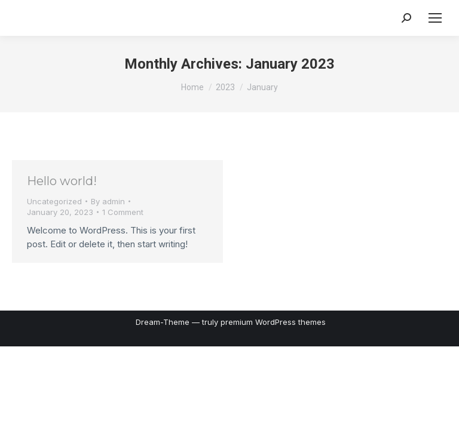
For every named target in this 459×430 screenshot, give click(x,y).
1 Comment (122, 212)
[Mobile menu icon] (435, 18)
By (108, 201)
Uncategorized (54, 201)
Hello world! (62, 181)
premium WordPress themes (273, 322)
